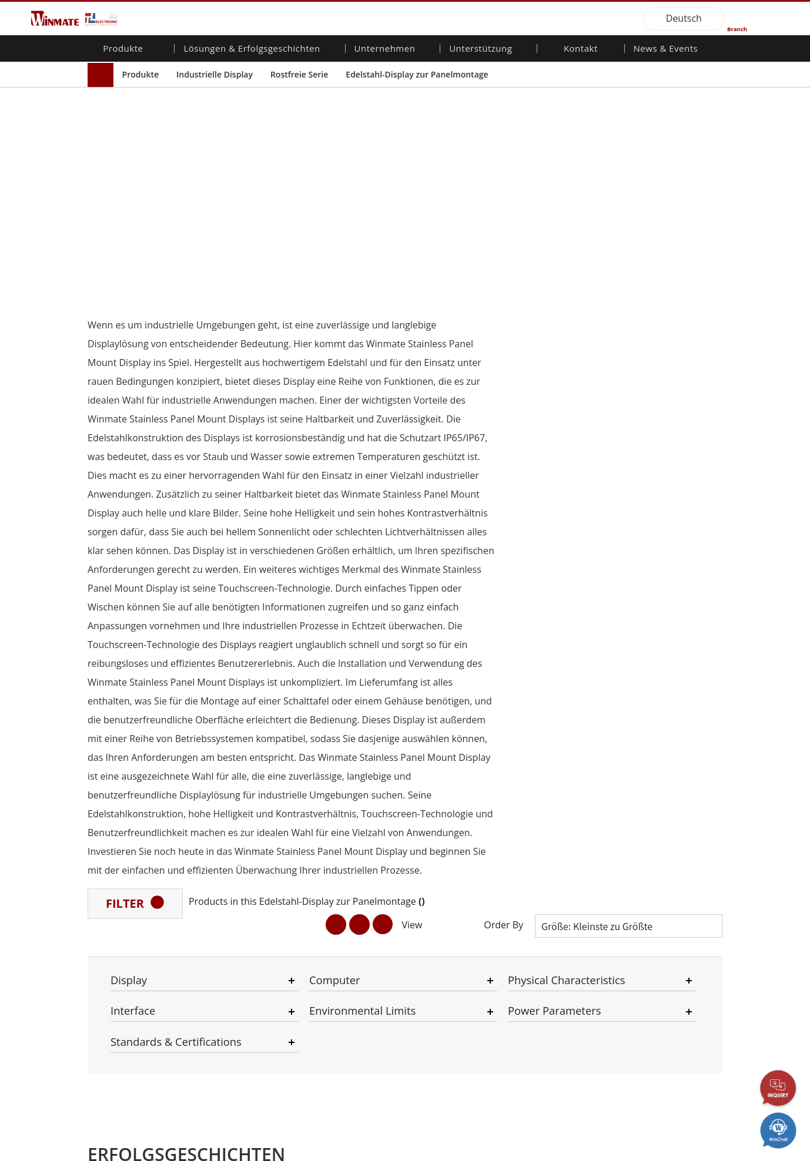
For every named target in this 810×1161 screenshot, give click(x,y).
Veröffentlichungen (661, 822)
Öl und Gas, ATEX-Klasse (129, 942)
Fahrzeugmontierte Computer (131, 858)
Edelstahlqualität (127, 970)
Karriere (323, 822)
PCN (634, 811)
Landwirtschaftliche (238, 867)
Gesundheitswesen (238, 1007)
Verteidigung (226, 964)
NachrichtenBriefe (659, 800)
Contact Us (108, 1152)
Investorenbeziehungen (352, 800)
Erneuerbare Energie (241, 1018)
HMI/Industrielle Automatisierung (233, 851)
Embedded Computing (138, 874)
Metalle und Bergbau (241, 1072)
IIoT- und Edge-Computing (231, 937)
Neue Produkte (654, 789)
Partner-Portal (440, 822)
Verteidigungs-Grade (134, 842)
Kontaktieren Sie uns (558, 789)
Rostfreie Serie (299, 74)
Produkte (140, 74)
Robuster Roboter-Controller (130, 922)
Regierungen (226, 1050)
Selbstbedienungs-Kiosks (237, 1034)
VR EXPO (642, 855)
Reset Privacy (230, 1152)
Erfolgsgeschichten (237, 1094)
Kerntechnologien (658, 887)
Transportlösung (233, 878)
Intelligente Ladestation (246, 1083)
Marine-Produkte (127, 906)
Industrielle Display (214, 74)
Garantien (432, 789)
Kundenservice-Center (455, 811)
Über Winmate (335, 789)
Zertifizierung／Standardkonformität (664, 871)
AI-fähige (219, 824)
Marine (216, 910)
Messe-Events (651, 833)
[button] (389, 724)
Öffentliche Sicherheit (242, 921)
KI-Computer (119, 959)
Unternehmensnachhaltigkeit (352, 811)
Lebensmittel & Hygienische (231, 894)
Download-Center (447, 800)
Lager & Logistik (232, 953)
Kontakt (581, 49)
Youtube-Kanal (653, 844)
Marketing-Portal (445, 833)
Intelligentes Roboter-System (242, 991)
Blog (634, 898)
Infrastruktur (226, 975)
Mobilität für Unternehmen (122, 794)
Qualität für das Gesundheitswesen (131, 890)
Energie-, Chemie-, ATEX (246, 835)
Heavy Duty (224, 1061)
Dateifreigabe (439, 844)
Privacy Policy (167, 1152)
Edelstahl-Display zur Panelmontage (417, 74)
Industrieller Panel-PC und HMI (136, 826)
